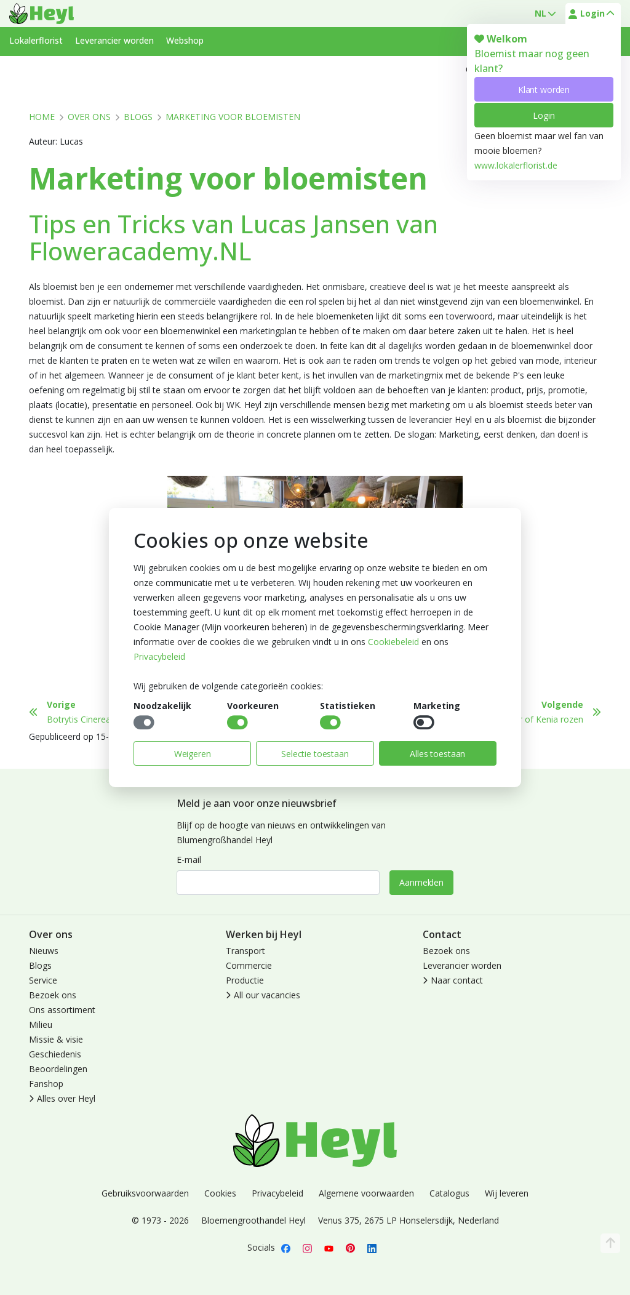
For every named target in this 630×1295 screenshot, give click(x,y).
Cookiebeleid (393, 642)
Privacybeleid (159, 656)
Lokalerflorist (36, 40)
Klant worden (544, 89)
